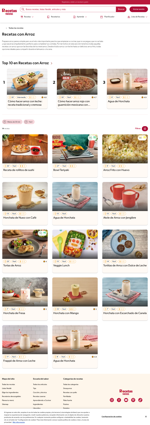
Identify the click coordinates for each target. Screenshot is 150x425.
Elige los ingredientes (10, 393)
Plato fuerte (67, 400)
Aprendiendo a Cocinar (42, 400)
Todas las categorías (70, 384)
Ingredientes (38, 404)
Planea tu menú (8, 400)
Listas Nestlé (6, 388)
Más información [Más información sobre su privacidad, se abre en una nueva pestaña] (19, 422)
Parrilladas (67, 396)
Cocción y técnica (40, 393)
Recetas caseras (39, 396)
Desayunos (67, 388)
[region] (75, 417)
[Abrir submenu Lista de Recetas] (137, 17)
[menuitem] (27, 18)
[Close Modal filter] (145, 128)
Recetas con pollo (70, 393)
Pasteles (66, 408)
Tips (34, 388)
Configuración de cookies (112, 416)
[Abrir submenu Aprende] (80, 17)
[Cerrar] (146, 416)
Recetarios (53, 17)
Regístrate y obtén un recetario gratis (75, 2)
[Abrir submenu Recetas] (27, 17)
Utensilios (36, 408)
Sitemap (5, 404)
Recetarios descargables (11, 396)
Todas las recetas (16, 28)
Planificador (107, 17)
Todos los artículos (40, 384)
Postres (66, 404)
